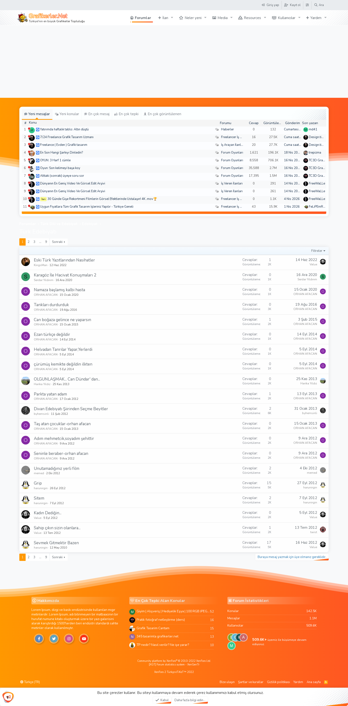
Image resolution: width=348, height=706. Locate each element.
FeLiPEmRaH (318, 207)
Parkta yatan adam (50, 394)
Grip (38, 483)
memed (39, 473)
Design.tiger (317, 137)
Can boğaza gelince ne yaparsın (62, 320)
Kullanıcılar (286, 17)
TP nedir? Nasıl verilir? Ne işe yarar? (163, 644)
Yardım (315, 17)
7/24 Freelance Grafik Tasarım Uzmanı (67, 137)
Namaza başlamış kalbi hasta (59, 290)
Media (223, 17)
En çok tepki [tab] (126, 114)
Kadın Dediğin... (47, 513)
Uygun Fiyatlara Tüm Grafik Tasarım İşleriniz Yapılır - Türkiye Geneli (86, 207)
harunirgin (41, 488)
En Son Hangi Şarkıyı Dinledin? (61, 152)
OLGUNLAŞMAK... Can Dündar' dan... (67, 379)
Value (313, 264)
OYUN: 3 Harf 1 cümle (55, 160)
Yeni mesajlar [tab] (37, 114)
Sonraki (57, 242)
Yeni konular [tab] (67, 114)
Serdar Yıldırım (43, 280)
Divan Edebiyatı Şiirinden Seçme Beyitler (71, 409)
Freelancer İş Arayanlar (237, 137)
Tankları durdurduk (51, 305)
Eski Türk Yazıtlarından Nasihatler (64, 260)
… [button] (40, 242)
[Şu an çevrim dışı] (29, 128)
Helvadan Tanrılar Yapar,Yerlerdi (63, 349)
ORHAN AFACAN (46, 295)
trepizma (315, 152)
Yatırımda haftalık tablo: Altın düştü (64, 129)
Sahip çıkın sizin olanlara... (57, 528)
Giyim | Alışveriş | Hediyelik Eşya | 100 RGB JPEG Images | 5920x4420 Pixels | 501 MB (173, 611)
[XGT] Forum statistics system (174, 664)
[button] (172, 17)
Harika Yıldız (42, 384)
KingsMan (40, 265)
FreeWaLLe (317, 183)
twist (313, 532)
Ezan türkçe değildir (52, 334)
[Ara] (319, 5)
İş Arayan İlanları (233, 145)
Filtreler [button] (316, 251)
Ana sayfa (314, 682)
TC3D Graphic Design (324, 160)
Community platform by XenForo (174, 661)
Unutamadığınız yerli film (56, 468)
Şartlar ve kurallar (250, 682)
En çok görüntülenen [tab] (162, 114)
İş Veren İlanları (232, 183)
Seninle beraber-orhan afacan (61, 453)
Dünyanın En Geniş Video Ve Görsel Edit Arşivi (72, 183)
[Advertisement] (174, 61)
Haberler (227, 129)
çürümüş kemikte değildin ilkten (63, 364)
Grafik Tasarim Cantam (153, 628)
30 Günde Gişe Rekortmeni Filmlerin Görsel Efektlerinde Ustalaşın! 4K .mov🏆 (102, 199)
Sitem (39, 498)
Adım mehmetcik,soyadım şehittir (64, 438)
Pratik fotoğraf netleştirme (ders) (161, 619)
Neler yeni (193, 17)
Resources (252, 17)
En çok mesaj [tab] (96, 114)
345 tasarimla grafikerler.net (157, 636)
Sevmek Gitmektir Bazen (56, 543)
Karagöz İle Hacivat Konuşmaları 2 (65, 275)
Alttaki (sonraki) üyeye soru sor (62, 176)
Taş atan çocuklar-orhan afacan (62, 424)
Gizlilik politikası (278, 682)
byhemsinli (41, 414)
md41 (313, 129)
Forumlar (143, 17)
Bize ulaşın (227, 682)
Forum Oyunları (232, 152)
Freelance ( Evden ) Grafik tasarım (63, 145)
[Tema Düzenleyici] (307, 5)
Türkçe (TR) (30, 682)
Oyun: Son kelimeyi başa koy (60, 168)
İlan (165, 17)
